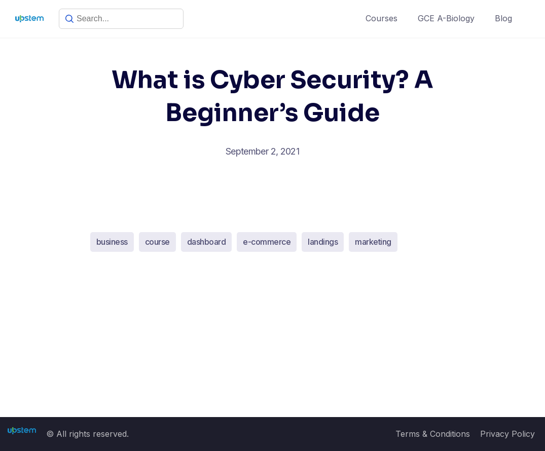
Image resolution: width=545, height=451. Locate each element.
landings (323, 242)
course (157, 242)
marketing (373, 242)
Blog (503, 18)
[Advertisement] (272, 342)
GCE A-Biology (446, 18)
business (112, 242)
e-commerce (266, 242)
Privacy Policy (507, 434)
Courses (381, 18)
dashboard (206, 242)
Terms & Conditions (432, 434)
